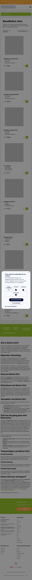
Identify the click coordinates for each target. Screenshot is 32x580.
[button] (11, 306)
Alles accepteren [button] (16, 299)
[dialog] (16, 290)
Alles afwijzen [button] (16, 303)
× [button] (28, 272)
